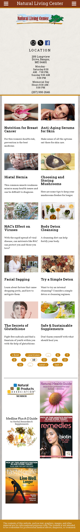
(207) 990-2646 (41, 92)
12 (54, 359)
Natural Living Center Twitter (40, 43)
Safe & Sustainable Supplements (56, 327)
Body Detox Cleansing (50, 228)
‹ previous (33, 355)
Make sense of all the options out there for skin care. (56, 140)
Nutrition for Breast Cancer (21, 129)
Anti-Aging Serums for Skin (57, 129)
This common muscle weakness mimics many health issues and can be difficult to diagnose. (21, 189)
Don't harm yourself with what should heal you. (57, 338)
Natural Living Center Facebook (47, 43)
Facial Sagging (17, 279)
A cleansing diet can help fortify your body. (54, 239)
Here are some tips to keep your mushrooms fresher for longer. (57, 193)
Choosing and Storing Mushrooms (52, 180)
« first (15, 355)
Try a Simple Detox (57, 279)
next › (43, 364)
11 (44, 359)
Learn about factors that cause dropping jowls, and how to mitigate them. (20, 291)
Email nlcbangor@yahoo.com (33, 43)
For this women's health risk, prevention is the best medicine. (19, 142)
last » (58, 364)
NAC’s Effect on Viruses (17, 228)
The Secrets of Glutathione (16, 327)
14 (20, 364)
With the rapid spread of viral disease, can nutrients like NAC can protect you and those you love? (21, 243)
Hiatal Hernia (16, 177)
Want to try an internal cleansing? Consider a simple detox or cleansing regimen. (56, 291)
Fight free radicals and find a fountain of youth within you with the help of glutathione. (19, 340)
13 (65, 359)
